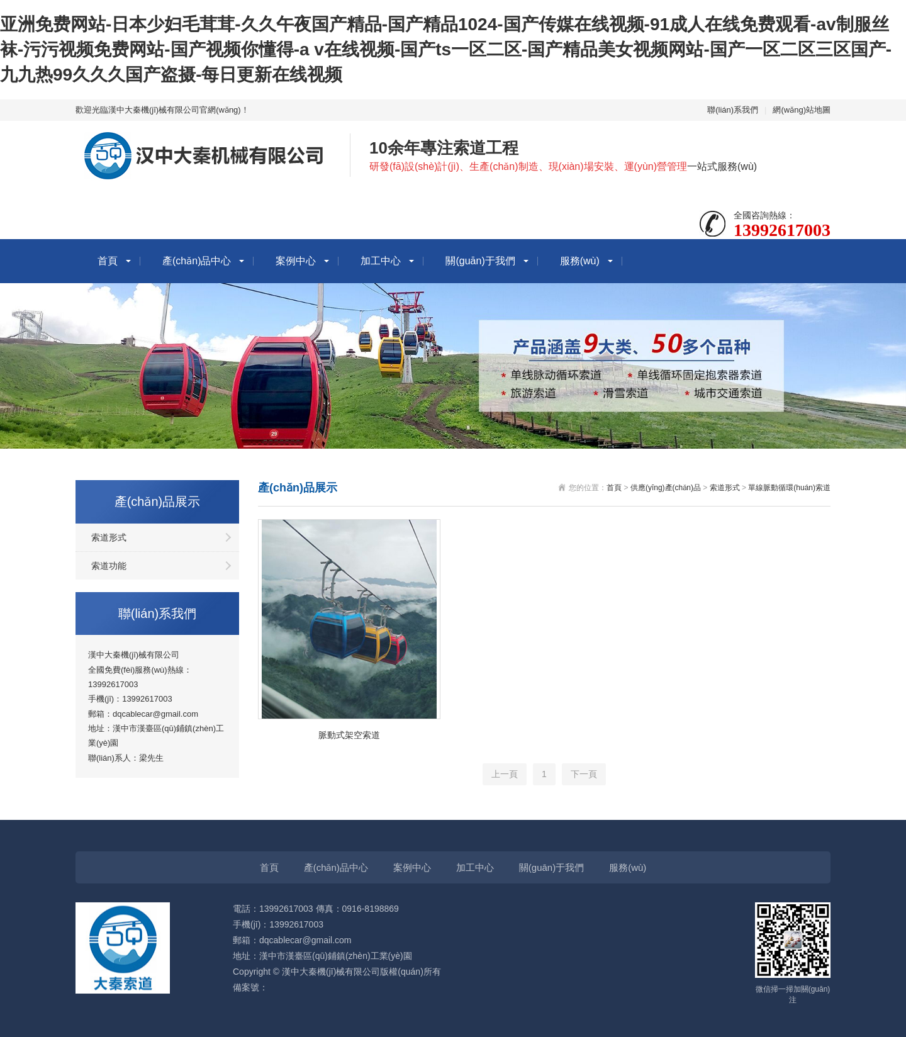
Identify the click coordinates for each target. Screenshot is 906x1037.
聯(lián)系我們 (732, 110)
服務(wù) (580, 260)
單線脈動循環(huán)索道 (789, 487)
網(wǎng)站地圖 (801, 110)
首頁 (108, 260)
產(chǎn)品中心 (196, 260)
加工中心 (381, 260)
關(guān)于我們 (480, 260)
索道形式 (108, 537)
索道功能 (108, 566)
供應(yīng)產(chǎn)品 (665, 487)
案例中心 (296, 260)
